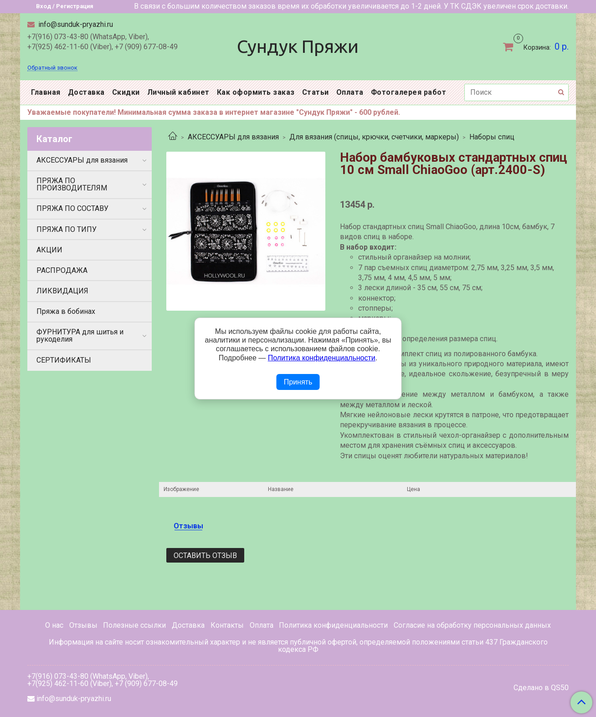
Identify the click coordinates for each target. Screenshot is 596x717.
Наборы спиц (491, 137)
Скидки (126, 92)
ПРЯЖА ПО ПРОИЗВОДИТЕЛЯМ (71, 184)
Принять (298, 382)
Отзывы (83, 625)
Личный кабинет (178, 92)
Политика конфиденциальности (333, 625)
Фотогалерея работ (409, 92)
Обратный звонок (52, 68)
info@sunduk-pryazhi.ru (74, 24)
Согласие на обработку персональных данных (472, 625)
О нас (54, 625)
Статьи (315, 92)
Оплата (350, 92)
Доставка (86, 92)
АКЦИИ (49, 250)
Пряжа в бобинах (65, 311)
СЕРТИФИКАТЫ (63, 360)
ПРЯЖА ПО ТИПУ (66, 229)
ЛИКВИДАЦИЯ (62, 291)
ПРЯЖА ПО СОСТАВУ (72, 208)
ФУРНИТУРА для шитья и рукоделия (79, 335)
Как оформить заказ (256, 92)
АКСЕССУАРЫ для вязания (233, 137)
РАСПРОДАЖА (61, 270)
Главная (46, 92)
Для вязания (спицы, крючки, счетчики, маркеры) (374, 137)
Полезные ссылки (134, 625)
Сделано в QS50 (541, 687)
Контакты (227, 625)
